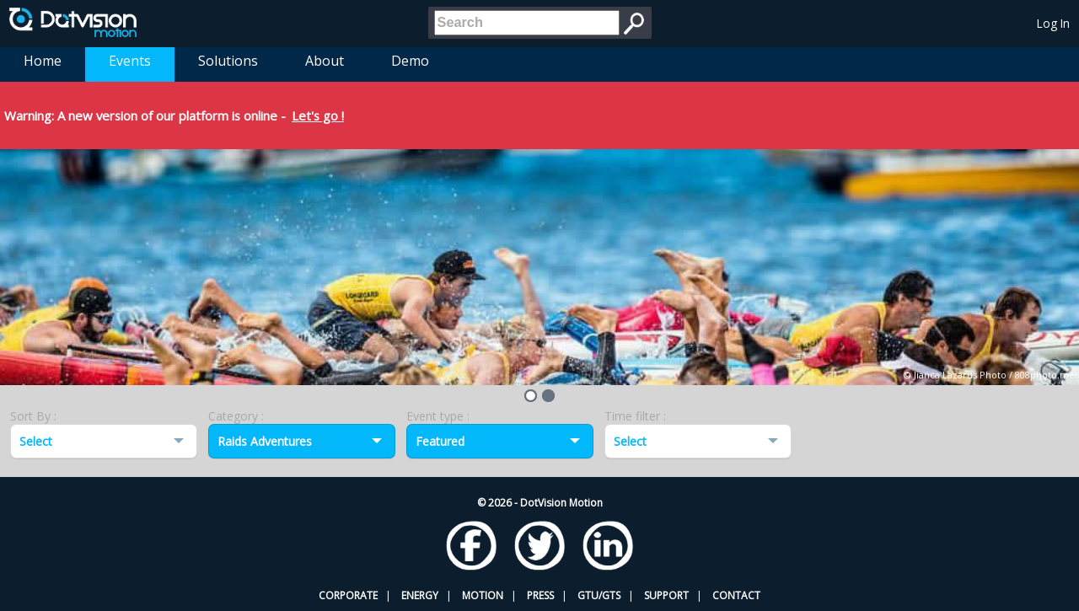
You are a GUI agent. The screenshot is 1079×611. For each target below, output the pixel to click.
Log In (1053, 23)
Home (43, 60)
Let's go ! (318, 115)
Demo (410, 60)
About (324, 60)
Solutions (228, 60)
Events (130, 60)
